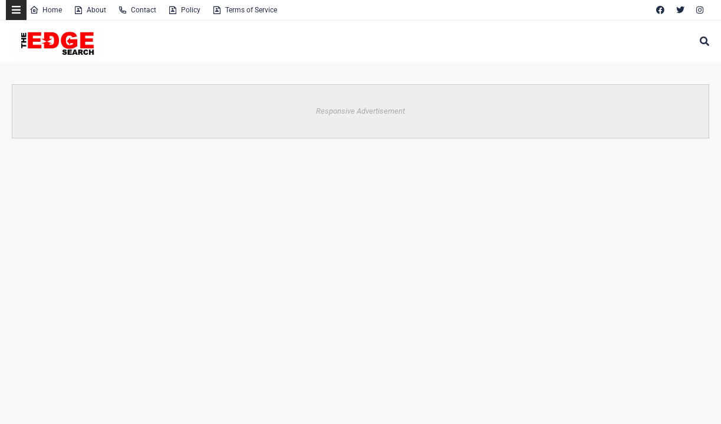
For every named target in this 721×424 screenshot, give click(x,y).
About (90, 10)
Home (45, 10)
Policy (184, 10)
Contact (137, 10)
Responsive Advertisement (360, 111)
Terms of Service (244, 10)
